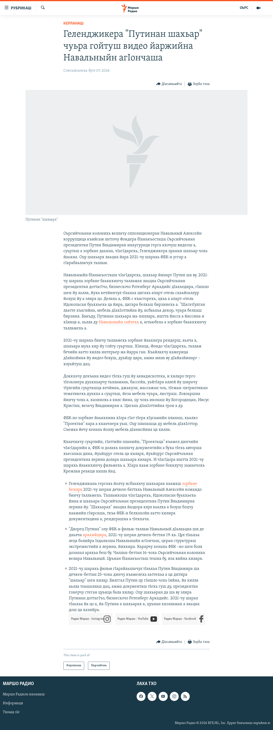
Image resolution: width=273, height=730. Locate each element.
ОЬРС (244, 8)
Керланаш (73, 23)
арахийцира (94, 535)
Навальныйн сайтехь (119, 322)
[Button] (169, 84)
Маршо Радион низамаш (24, 694)
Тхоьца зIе (11, 712)
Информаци (13, 703)
